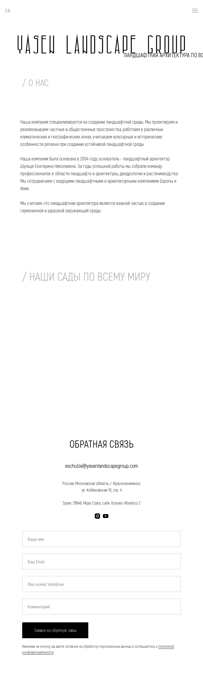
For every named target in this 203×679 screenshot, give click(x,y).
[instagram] (97, 516)
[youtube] (105, 516)
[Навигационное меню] (195, 10)
